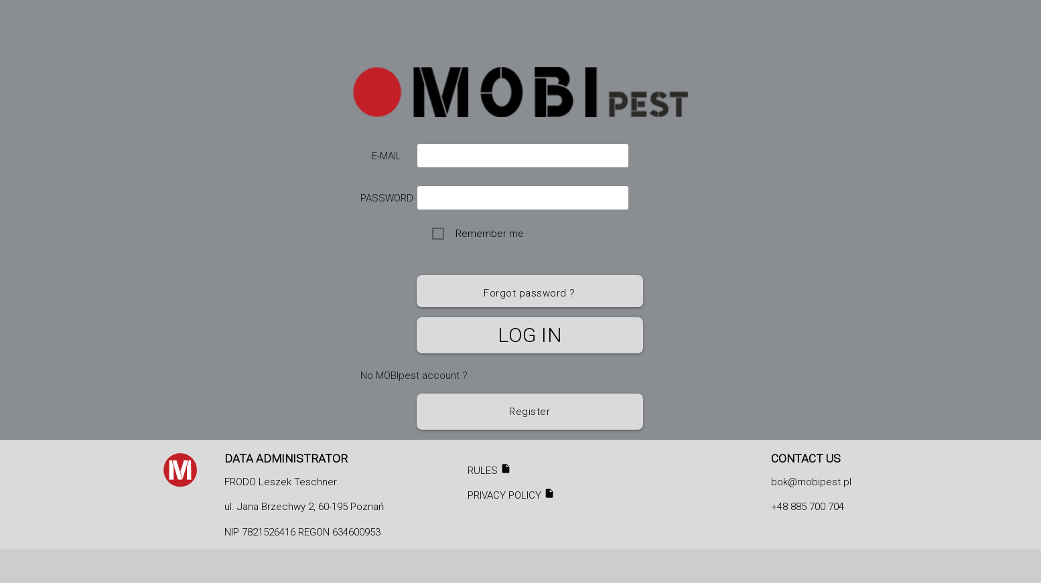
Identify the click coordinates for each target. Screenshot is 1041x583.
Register (529, 412)
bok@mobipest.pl (811, 482)
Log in (529, 335)
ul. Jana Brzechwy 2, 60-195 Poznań (304, 507)
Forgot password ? (529, 293)
